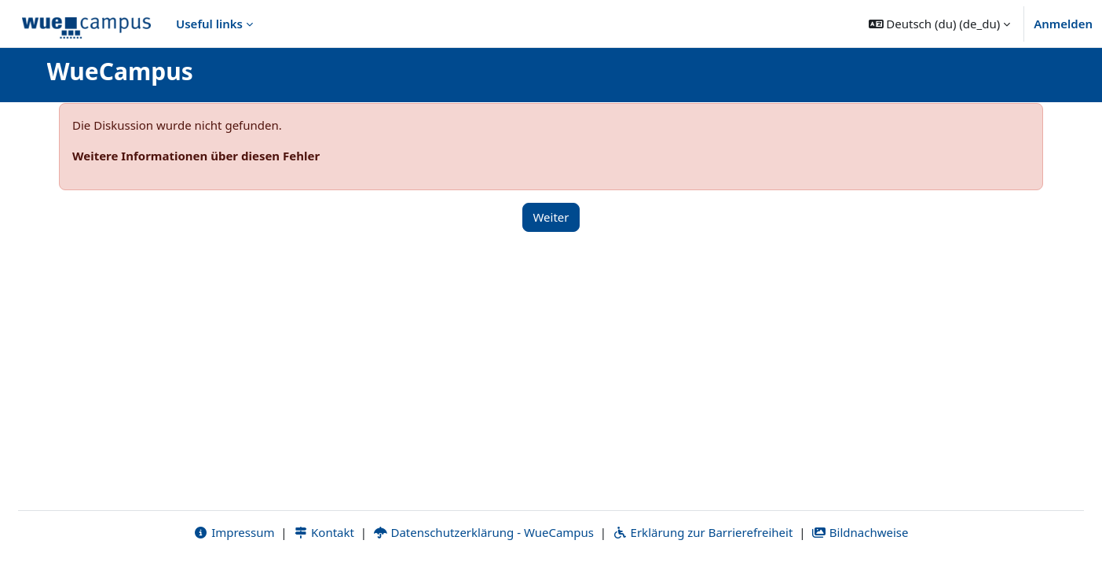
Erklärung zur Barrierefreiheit (703, 532)
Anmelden (1063, 23)
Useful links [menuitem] (209, 23)
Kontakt (323, 532)
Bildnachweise (859, 532)
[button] (940, 23)
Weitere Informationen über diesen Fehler (196, 156)
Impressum (233, 532)
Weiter (551, 217)
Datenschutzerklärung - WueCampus (483, 532)
